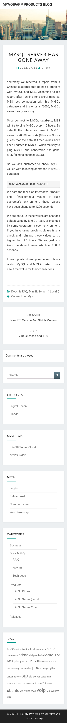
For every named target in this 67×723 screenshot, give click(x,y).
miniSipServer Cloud (25, 607)
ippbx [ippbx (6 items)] (15, 661)
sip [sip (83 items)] (24, 676)
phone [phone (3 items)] (43, 668)
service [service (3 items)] (17, 676)
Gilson (46, 67)
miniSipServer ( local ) (44, 291)
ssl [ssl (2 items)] (28, 684)
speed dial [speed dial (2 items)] (22, 684)
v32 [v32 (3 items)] (22, 691)
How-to (17, 567)
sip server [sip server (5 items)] (34, 676)
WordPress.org (19, 512)
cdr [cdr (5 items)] (44, 649)
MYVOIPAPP (18, 455)
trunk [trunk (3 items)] (49, 683)
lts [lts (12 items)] (39, 661)
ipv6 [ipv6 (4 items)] (22, 661)
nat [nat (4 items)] (8, 668)
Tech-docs (19, 575)
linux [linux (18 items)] (32, 661)
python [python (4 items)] (52, 668)
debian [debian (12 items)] (24, 655)
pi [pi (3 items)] (47, 668)
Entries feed (17, 496)
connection (18, 296)
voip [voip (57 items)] (41, 690)
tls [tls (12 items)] (44, 683)
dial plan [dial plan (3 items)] (33, 655)
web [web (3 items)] (48, 691)
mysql (31, 296)
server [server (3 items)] (10, 676)
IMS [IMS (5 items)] (9, 661)
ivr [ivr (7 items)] (26, 661)
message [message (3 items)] (45, 661)
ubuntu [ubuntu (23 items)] (13, 690)
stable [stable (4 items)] (33, 683)
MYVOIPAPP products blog (27, 4)
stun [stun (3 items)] (40, 683)
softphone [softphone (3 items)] (46, 676)
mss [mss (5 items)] (53, 661)
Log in (14, 488)
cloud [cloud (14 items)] (51, 649)
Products (15, 585)
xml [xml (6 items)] (9, 697)
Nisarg (38, 718)
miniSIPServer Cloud (23, 447)
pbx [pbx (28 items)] (35, 667)
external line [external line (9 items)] (51, 655)
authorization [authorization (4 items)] (22, 649)
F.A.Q (16, 559)
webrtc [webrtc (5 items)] (55, 691)
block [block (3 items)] (32, 649)
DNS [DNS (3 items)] (40, 655)
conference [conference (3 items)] (12, 655)
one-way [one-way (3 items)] (15, 668)
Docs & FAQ (19, 291)
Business (15, 545)
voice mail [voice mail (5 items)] (30, 691)
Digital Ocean (18, 406)
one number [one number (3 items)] (25, 668)
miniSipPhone (21, 591)
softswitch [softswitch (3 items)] (12, 683)
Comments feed (20, 504)
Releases (15, 616)
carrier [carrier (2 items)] (38, 649)
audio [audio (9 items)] (11, 649)
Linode (14, 414)
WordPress (51, 714)
